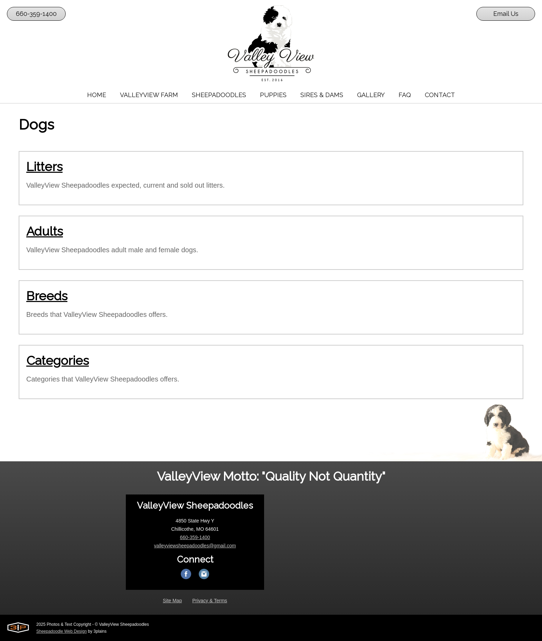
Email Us (505, 13)
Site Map (172, 600)
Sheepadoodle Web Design (61, 631)
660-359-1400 (36, 13)
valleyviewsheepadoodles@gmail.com (195, 545)
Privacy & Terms (209, 600)
